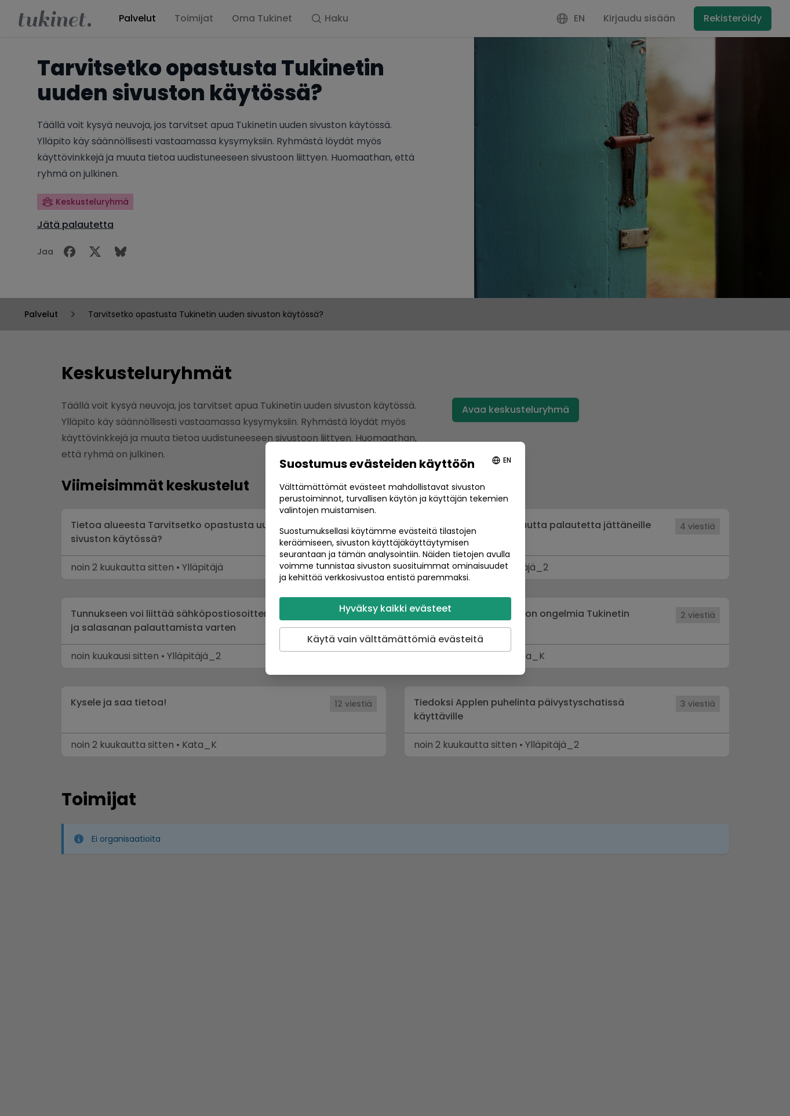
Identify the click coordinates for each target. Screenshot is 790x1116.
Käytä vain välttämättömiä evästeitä (395, 639)
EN (507, 460)
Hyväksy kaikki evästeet (395, 608)
